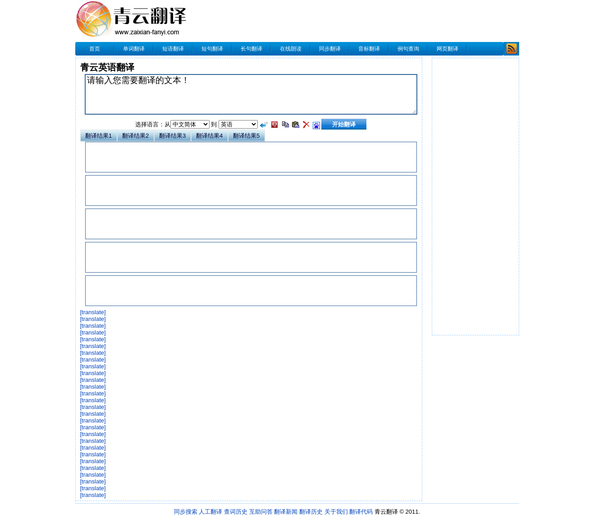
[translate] (93, 312)
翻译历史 (311, 511)
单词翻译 (134, 49)
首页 (94, 49)
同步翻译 (330, 49)
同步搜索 (185, 511)
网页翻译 (447, 49)
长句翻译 (251, 49)
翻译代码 (361, 511)
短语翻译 (173, 49)
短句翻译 (212, 49)
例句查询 (408, 49)
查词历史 (235, 511)
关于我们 (336, 511)
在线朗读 (291, 49)
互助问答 (261, 511)
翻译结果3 (172, 135)
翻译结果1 (98, 135)
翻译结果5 (246, 135)
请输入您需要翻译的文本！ (251, 94)
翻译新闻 (285, 511)
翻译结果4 (209, 135)
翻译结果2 (135, 135)
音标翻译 (369, 49)
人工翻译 (210, 511)
